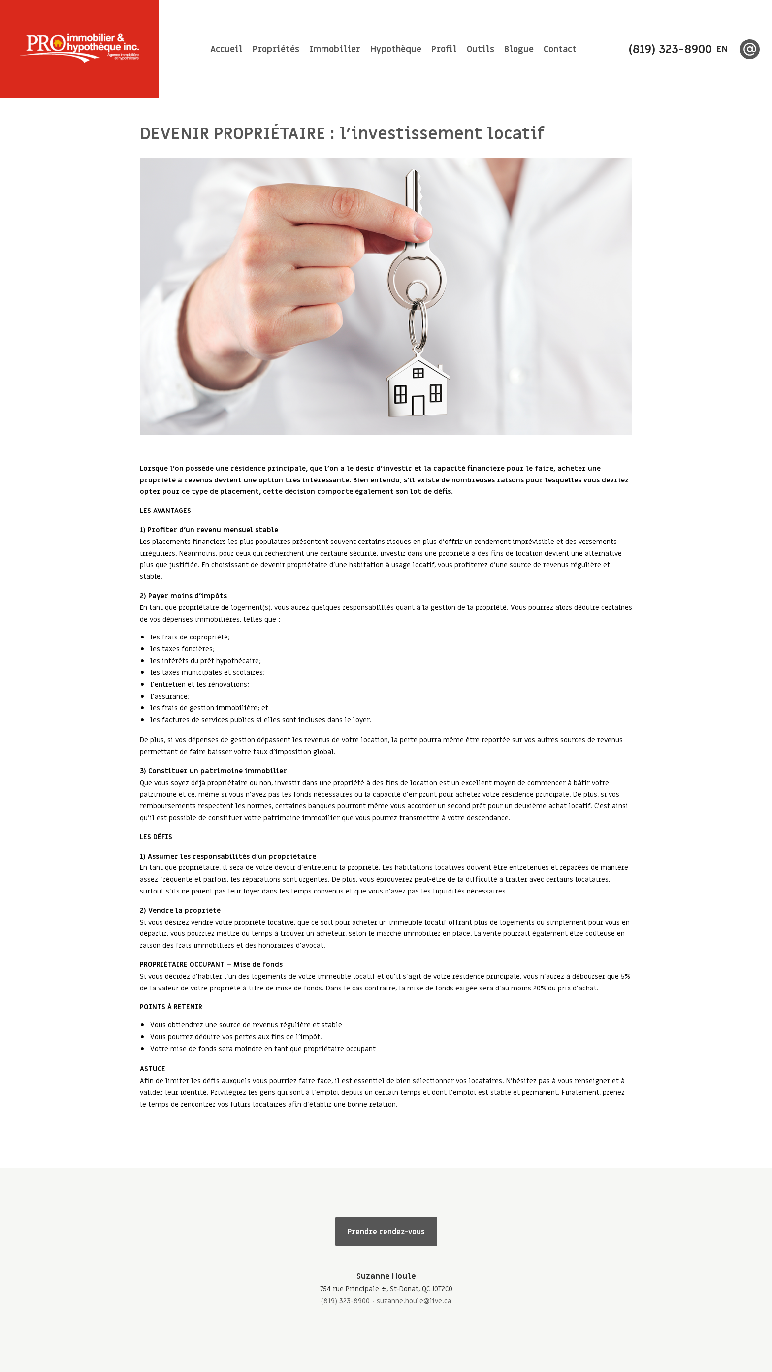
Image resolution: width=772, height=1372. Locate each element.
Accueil (226, 49)
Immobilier (334, 49)
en (722, 49)
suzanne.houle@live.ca (414, 1301)
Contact (560, 49)
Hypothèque (395, 49)
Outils (480, 49)
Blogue (519, 49)
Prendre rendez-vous (386, 1232)
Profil (444, 49)
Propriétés (276, 49)
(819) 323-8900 (345, 1301)
